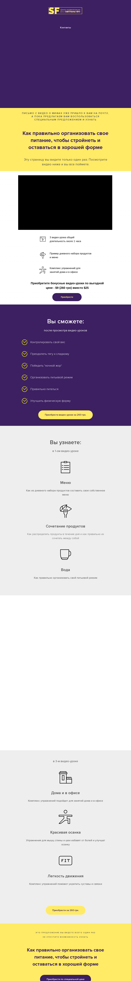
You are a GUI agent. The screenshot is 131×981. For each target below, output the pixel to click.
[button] (67, 297)
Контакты (65, 27)
